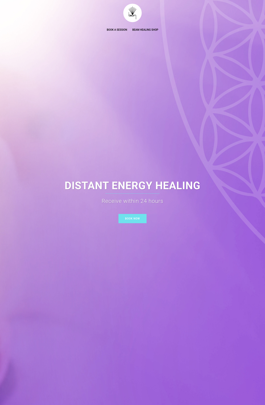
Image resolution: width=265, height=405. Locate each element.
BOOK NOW (132, 218)
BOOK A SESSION (117, 29)
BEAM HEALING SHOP (145, 29)
